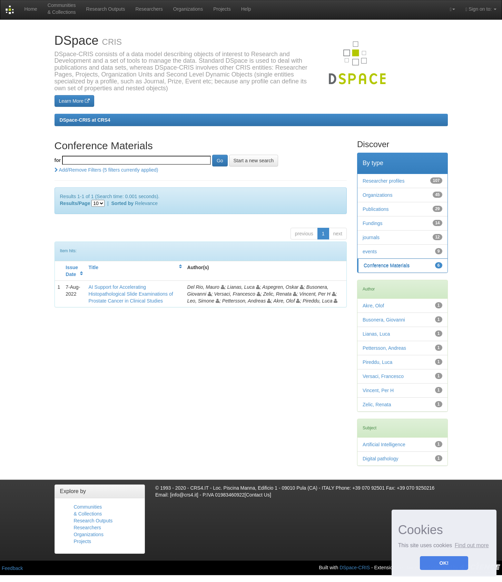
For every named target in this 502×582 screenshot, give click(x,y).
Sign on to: (480, 9)
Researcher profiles (383, 181)
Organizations (188, 9)
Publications (376, 209)
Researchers (149, 9)
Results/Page (75, 203)
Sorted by (122, 203)
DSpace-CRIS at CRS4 (85, 120)
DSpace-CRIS (354, 567)
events (370, 251)
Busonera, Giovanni (384, 320)
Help (246, 9)
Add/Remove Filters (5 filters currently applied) (106, 170)
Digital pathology (380, 458)
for (58, 160)
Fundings (373, 223)
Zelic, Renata (377, 404)
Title (93, 267)
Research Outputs (105, 9)
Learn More (74, 101)
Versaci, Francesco (383, 376)
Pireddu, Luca (377, 362)
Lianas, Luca (376, 334)
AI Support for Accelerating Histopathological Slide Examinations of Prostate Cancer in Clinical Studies (130, 294)
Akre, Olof (373, 305)
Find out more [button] (472, 545)
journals (371, 237)
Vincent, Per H (378, 390)
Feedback (12, 568)
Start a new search (254, 160)
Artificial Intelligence (384, 444)
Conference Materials (387, 265)
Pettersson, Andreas (384, 348)
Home (30, 9)
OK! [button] (444, 563)
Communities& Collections (62, 8)
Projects (222, 9)
